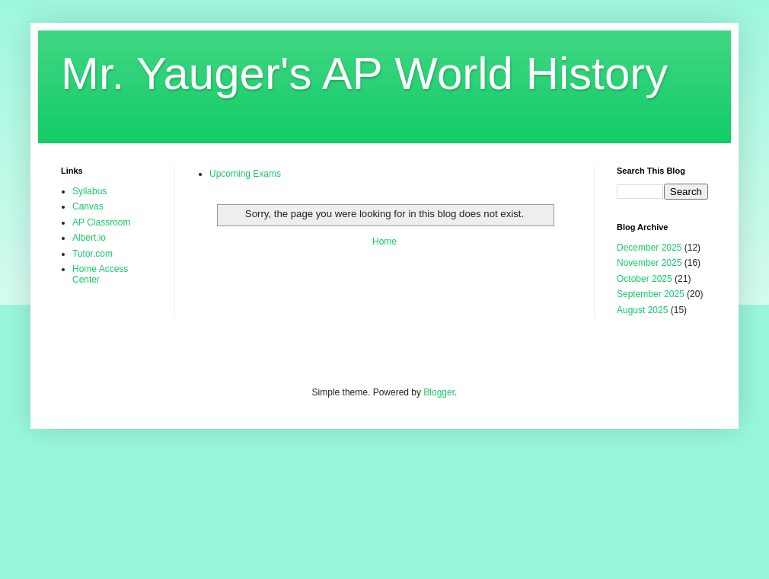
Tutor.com (92, 253)
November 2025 (649, 263)
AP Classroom (101, 222)
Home (384, 241)
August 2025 (642, 310)
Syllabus (89, 191)
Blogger (439, 392)
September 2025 (650, 294)
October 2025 (644, 279)
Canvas (88, 206)
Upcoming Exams (245, 173)
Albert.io (89, 237)
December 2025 (649, 247)
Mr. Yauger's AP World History (364, 73)
